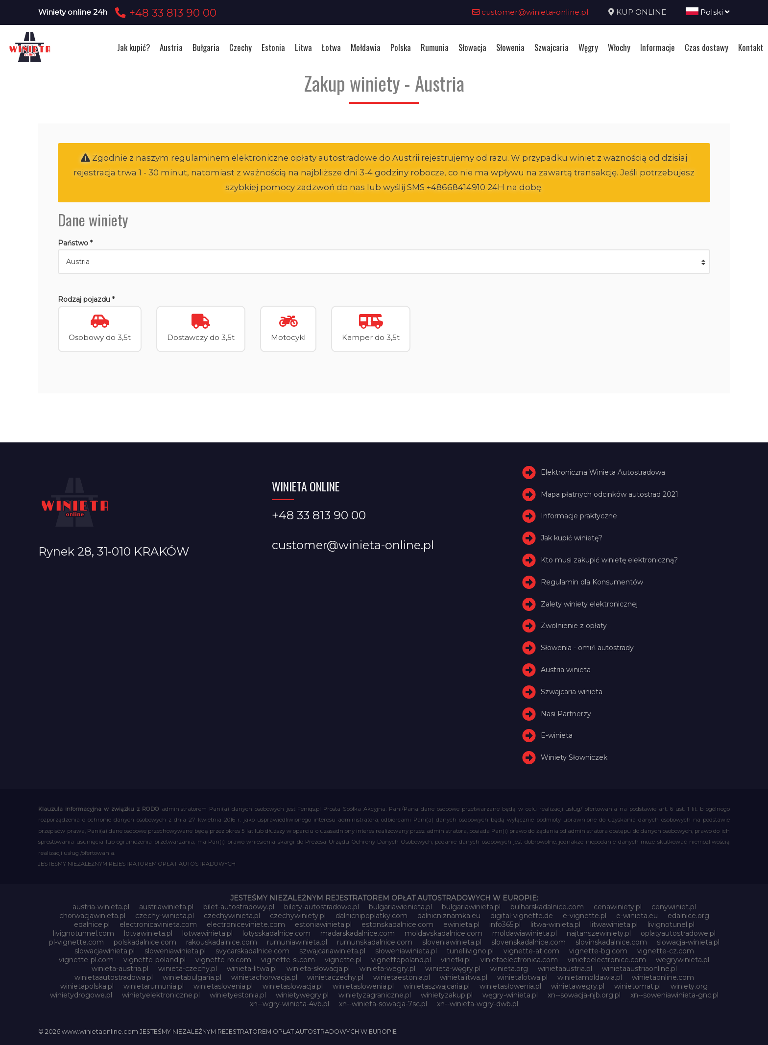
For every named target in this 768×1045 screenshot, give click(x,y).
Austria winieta (566, 669)
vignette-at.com (531, 951)
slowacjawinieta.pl (104, 951)
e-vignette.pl (584, 915)
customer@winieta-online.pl (530, 12)
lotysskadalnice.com (276, 933)
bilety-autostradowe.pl (321, 906)
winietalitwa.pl (463, 977)
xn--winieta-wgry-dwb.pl (477, 1003)
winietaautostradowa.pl (113, 977)
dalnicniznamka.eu (448, 915)
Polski (708, 12)
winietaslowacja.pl (293, 986)
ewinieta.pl (461, 924)
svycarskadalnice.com (252, 951)
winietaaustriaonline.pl (639, 968)
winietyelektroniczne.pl (161, 995)
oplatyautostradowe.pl (678, 933)
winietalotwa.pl (522, 977)
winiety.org (689, 986)
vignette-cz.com (665, 951)
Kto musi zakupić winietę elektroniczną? (609, 560)
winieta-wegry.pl (387, 968)
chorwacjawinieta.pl (92, 915)
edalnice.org (688, 915)
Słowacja (472, 47)
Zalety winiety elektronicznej (589, 604)
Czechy (240, 47)
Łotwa (331, 47)
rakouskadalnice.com (221, 942)
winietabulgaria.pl (192, 977)
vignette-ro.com (223, 959)
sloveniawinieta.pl (451, 942)
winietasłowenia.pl (510, 986)
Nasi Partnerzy (566, 713)
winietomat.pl (637, 986)
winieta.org (509, 968)
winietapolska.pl (87, 986)
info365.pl (505, 924)
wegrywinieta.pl (682, 959)
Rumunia (435, 47)
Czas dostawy (706, 47)
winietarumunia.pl (153, 986)
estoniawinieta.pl (323, 924)
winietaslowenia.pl (363, 986)
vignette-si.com (288, 959)
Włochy (619, 47)
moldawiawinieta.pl (524, 933)
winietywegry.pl (302, 995)
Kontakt (750, 47)
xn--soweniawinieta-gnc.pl (674, 995)
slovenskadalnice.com (528, 942)
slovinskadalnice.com (611, 942)
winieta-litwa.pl (252, 968)
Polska (400, 47)
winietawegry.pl (577, 986)
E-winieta (557, 735)
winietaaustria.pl (565, 968)
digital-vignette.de (521, 915)
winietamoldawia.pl (589, 977)
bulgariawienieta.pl (400, 906)
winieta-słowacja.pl (318, 968)
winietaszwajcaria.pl (437, 986)
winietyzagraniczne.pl (374, 995)
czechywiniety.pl (298, 915)
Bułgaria (205, 47)
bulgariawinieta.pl (471, 906)
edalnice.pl (92, 924)
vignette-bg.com (598, 951)
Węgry (588, 47)
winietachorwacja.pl (264, 977)
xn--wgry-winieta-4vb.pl (289, 1003)
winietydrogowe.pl (81, 995)
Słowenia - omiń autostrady (587, 647)
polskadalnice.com (145, 942)
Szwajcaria (551, 47)
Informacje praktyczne (579, 516)
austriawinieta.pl (166, 906)
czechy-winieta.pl (164, 915)
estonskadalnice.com (397, 924)
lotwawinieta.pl (207, 933)
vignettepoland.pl (401, 959)
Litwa (303, 47)
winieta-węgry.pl (452, 968)
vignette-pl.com (86, 959)
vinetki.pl (456, 959)
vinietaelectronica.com (519, 959)
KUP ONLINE (641, 12)
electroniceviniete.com (246, 924)
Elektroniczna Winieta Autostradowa (603, 472)
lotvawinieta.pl (148, 933)
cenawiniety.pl (618, 906)
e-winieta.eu (637, 915)
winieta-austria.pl (120, 968)
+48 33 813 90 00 (164, 12)
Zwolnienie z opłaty (574, 626)
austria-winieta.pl (100, 906)
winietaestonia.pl (401, 977)
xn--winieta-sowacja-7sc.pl (383, 1003)
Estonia (273, 47)
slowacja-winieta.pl (688, 942)
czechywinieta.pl (232, 915)
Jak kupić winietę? (571, 538)
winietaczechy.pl (335, 977)
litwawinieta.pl (614, 924)
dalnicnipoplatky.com (372, 915)
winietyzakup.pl (447, 995)
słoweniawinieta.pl (406, 951)
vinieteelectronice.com (607, 959)
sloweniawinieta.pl (175, 951)
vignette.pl (343, 959)
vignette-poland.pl (154, 959)
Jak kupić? (133, 47)
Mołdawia (366, 47)
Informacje (657, 47)
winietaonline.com (663, 977)
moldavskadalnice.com (443, 933)
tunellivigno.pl (470, 951)
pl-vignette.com (76, 942)
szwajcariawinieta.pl (332, 951)
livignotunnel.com (83, 933)
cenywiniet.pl (673, 906)
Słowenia (510, 47)
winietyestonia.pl (238, 995)
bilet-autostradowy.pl (238, 906)
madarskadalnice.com (357, 933)
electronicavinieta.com (158, 924)
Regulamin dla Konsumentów (592, 582)
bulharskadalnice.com (547, 906)
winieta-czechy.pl (187, 968)
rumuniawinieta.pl (297, 942)
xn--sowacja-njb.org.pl (584, 995)
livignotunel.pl (671, 924)
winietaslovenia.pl (223, 986)
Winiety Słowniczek (574, 757)
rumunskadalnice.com (374, 942)
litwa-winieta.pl (555, 924)
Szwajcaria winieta (571, 691)
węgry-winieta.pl (510, 995)
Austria (171, 47)
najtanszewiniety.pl (599, 933)
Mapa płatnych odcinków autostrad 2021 (609, 494)
